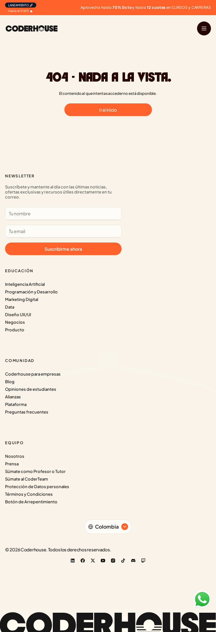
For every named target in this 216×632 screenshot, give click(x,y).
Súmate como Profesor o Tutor (35, 471)
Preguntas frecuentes (26, 411)
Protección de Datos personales (37, 486)
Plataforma (16, 404)
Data (9, 307)
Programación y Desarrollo (31, 291)
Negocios (15, 322)
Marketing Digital (21, 299)
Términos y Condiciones (29, 494)
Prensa (12, 463)
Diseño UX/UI (18, 314)
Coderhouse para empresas (33, 374)
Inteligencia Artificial (25, 284)
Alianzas (13, 396)
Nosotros (14, 456)
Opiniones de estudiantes (30, 389)
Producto (14, 329)
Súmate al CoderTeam (26, 479)
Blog (10, 381)
